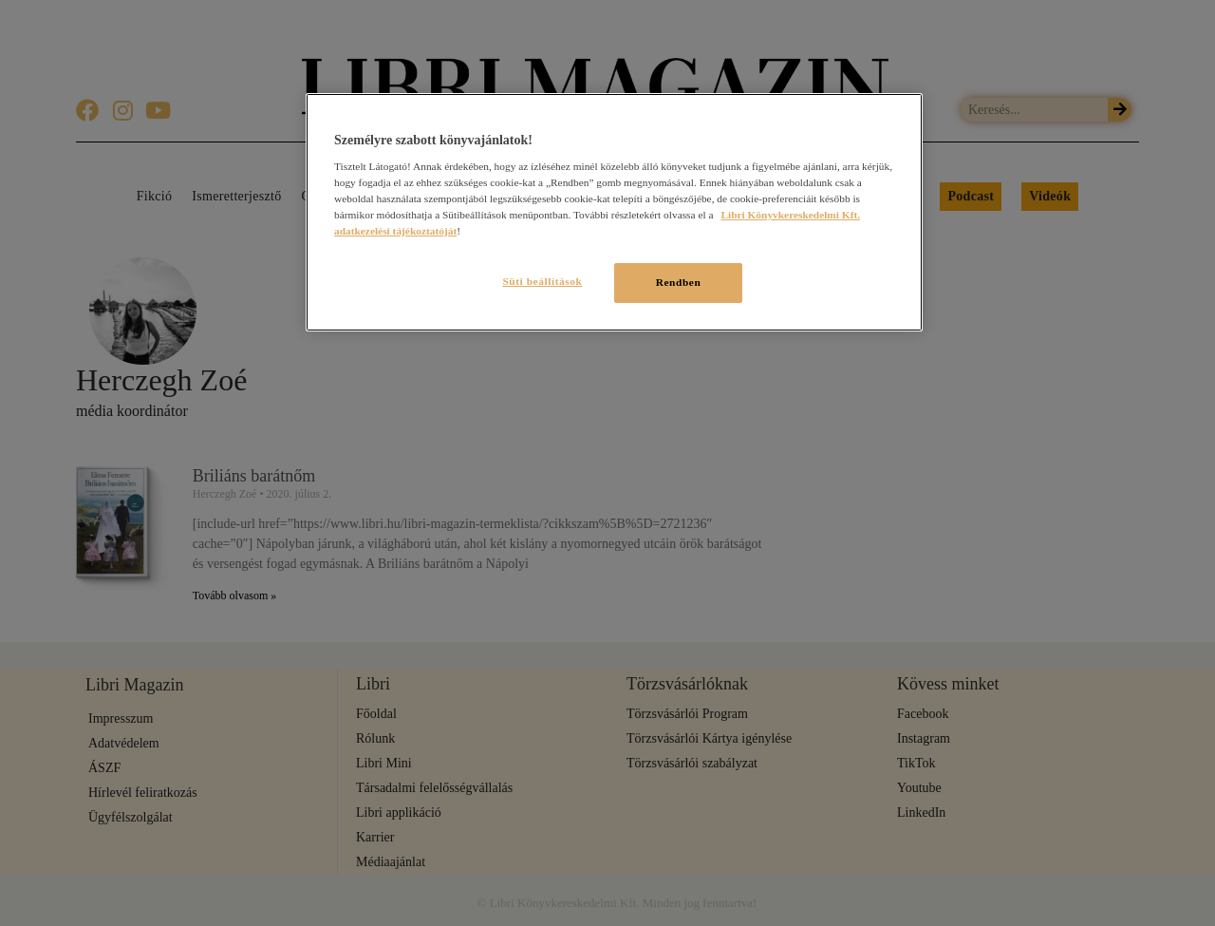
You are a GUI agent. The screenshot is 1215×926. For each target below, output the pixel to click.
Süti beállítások (539, 281)
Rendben (678, 282)
